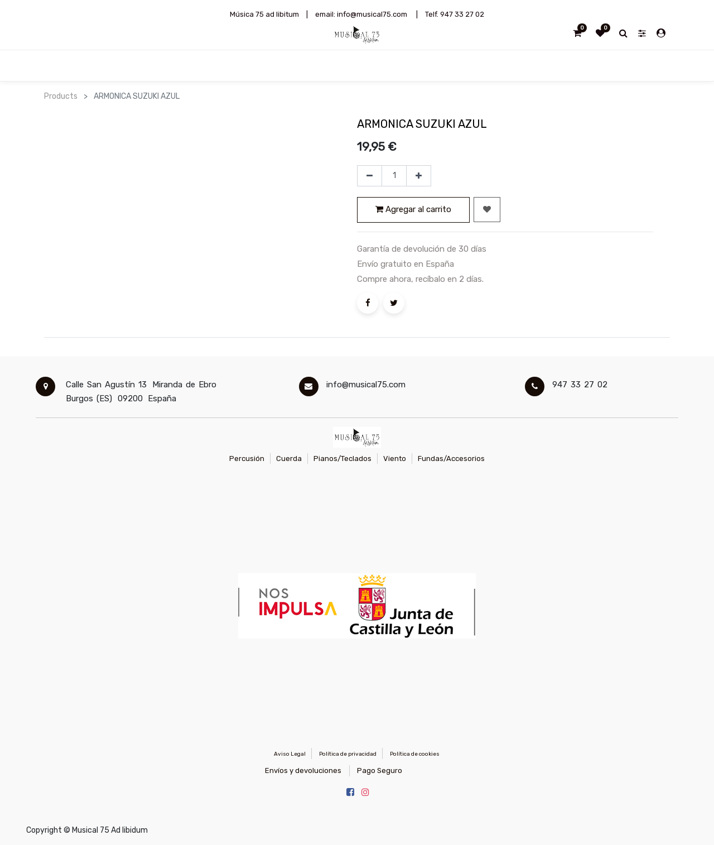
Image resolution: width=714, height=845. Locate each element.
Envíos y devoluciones (303, 770)
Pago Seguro (379, 770)
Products (61, 96)
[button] (487, 209)
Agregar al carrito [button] (413, 209)
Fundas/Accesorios (451, 458)
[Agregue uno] (418, 175)
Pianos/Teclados (342, 458)
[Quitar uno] (369, 175)
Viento (394, 458)
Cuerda (289, 458)
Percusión (246, 458)
